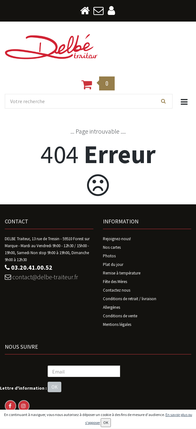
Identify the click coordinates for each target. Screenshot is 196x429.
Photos (109, 256)
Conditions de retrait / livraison (129, 299)
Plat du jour (113, 264)
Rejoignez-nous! (117, 239)
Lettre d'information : (23, 388)
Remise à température (121, 273)
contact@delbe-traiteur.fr (41, 277)
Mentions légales (117, 324)
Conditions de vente (120, 316)
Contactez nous (116, 290)
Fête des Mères (115, 282)
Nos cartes (112, 247)
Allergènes (111, 307)
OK (54, 387)
